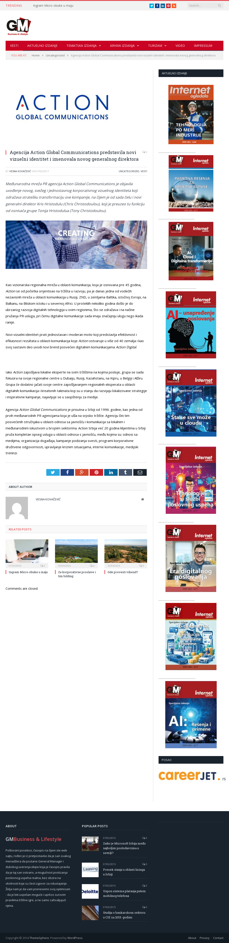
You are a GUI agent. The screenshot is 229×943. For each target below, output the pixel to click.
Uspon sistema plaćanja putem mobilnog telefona (124, 893)
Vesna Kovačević (20, 171)
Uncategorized (129, 171)
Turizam (155, 45)
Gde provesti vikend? (123, 572)
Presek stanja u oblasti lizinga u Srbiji (124, 871)
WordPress (75, 938)
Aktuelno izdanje (42, 45)
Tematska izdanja (81, 45)
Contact (218, 938)
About (192, 938)
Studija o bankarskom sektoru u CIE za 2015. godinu (124, 914)
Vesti (14, 45)
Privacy (205, 938)
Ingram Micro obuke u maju (53, 6)
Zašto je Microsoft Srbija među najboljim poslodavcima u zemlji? (124, 848)
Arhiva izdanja (122, 45)
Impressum (203, 45)
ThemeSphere (39, 938)
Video (180, 45)
